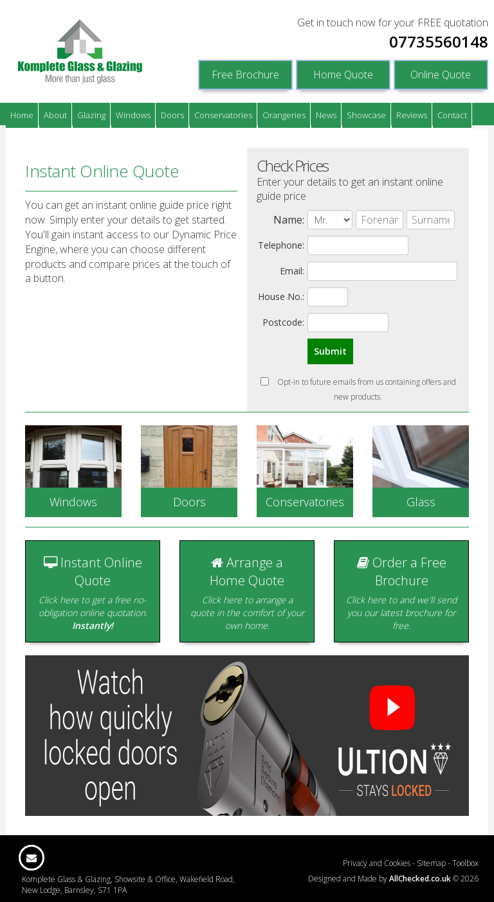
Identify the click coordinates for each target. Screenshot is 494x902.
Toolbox (465, 863)
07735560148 (438, 41)
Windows (133, 115)
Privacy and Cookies (376, 863)
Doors (172, 115)
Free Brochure (245, 74)
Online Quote (440, 74)
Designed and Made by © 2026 (393, 878)
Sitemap (431, 863)
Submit (330, 351)
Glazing (91, 115)
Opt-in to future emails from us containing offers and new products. (358, 389)
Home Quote (343, 74)
